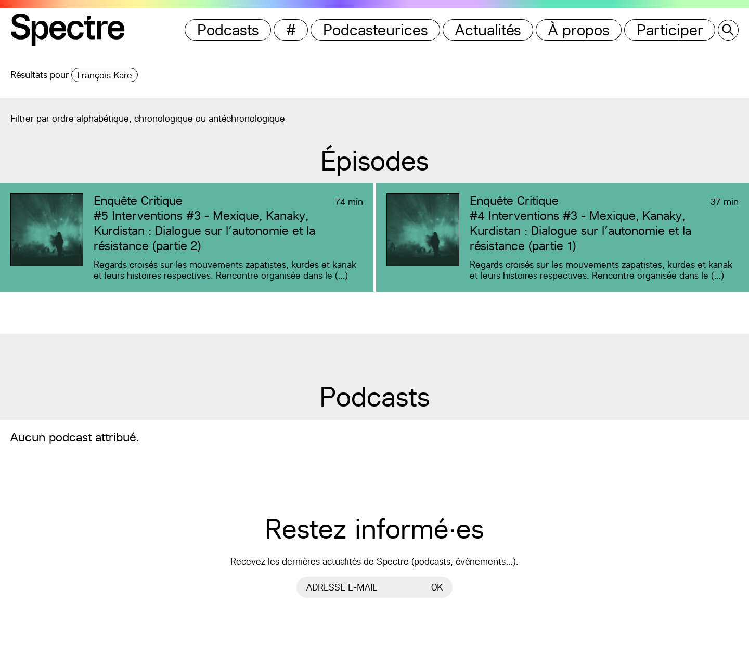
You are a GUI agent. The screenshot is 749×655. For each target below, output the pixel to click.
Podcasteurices (375, 30)
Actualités (488, 30)
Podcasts (228, 30)
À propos (579, 30)
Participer (670, 30)
